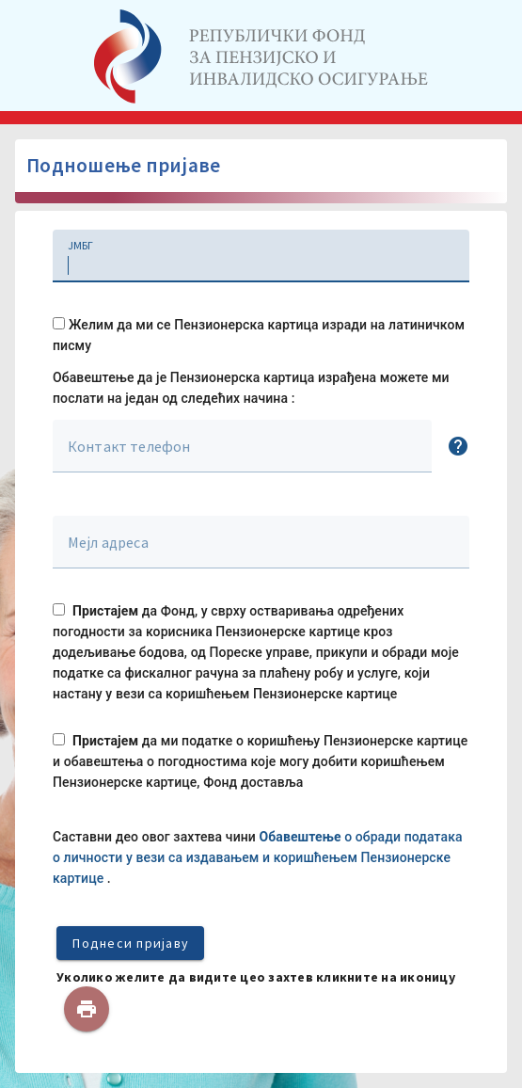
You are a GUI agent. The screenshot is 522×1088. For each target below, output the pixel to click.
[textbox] (261, 256)
